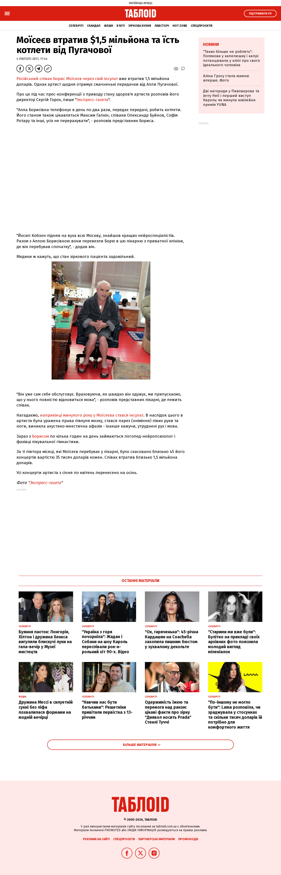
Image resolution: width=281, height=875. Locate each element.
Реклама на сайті (96, 839)
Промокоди (188, 839)
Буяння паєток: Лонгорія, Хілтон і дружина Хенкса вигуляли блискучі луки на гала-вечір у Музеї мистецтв (45, 641)
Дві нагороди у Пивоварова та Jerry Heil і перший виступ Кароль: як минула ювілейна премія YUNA (231, 98)
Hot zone (180, 26)
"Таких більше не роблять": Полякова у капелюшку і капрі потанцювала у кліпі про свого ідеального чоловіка (231, 58)
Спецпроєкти (201, 26)
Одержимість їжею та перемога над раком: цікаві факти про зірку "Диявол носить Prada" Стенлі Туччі (168, 712)
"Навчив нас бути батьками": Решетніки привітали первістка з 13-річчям (107, 710)
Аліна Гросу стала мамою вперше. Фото (226, 78)
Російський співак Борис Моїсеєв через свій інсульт (67, 78)
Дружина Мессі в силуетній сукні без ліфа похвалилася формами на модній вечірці (46, 710)
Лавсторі (162, 26)
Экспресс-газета (92, 99)
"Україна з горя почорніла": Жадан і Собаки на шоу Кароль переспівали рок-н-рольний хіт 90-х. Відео (105, 641)
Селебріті (76, 26)
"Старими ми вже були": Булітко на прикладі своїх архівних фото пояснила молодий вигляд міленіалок (234, 641)
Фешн (108, 26)
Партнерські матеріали (156, 839)
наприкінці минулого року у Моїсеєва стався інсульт (91, 415)
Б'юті (121, 26)
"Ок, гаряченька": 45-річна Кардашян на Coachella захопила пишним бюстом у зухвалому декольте (171, 639)
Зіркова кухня (139, 26)
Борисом (40, 436)
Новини (211, 44)
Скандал (93, 26)
